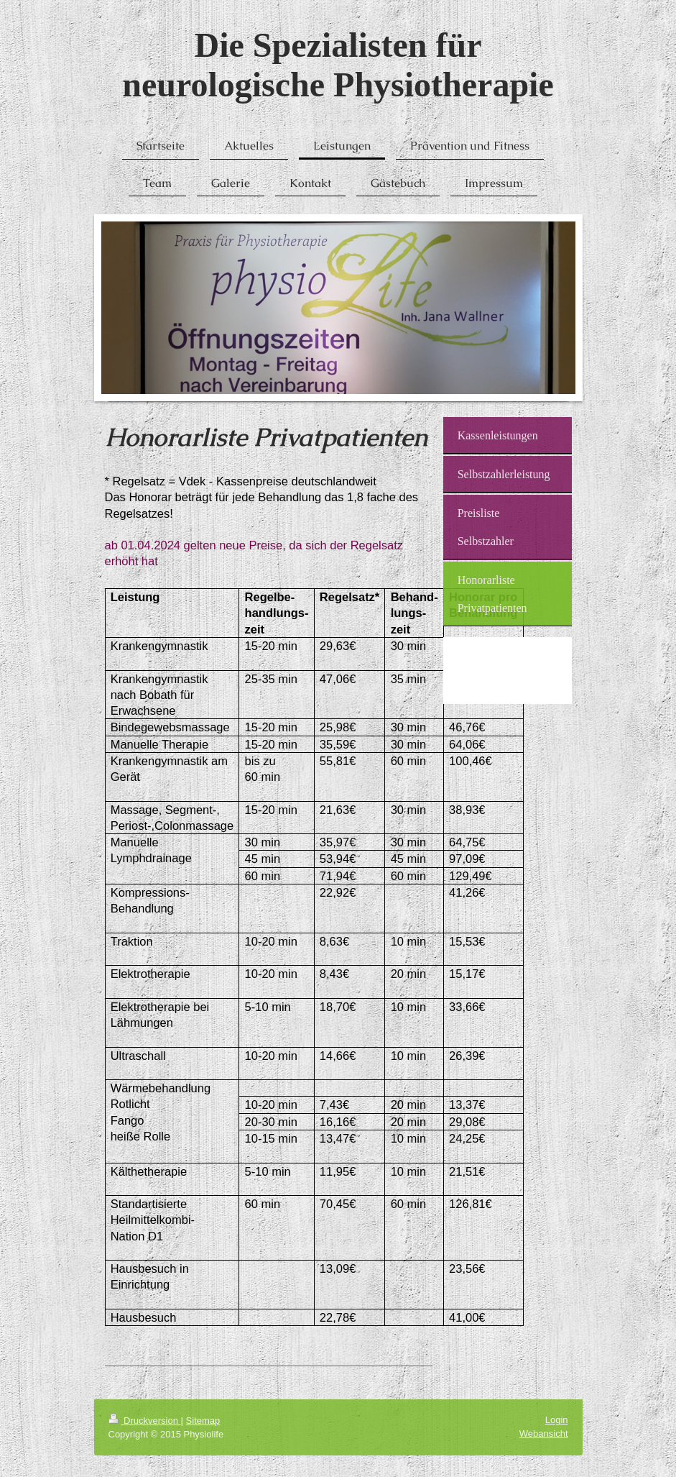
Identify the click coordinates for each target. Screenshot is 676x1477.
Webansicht (543, 1433)
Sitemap (203, 1420)
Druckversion (144, 1420)
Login (556, 1419)
